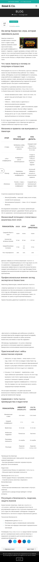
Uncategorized (23, 14)
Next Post (30, 549)
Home (15, 14)
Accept (19, 559)
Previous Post (10, 549)
